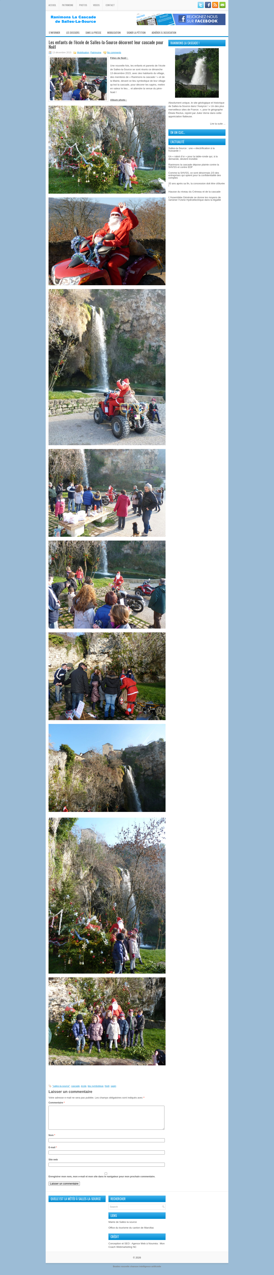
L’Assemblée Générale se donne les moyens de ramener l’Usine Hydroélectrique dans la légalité (194, 198)
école (84, 1086)
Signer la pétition (136, 32)
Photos (83, 5)
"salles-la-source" (61, 1086)
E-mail (53, 1152)
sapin (113, 1086)
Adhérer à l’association (164, 32)
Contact (110, 5)
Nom (52, 1139)
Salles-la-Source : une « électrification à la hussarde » (191, 149)
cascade (75, 1086)
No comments (114, 52)
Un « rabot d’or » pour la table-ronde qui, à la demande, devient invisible (193, 157)
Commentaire (57, 1102)
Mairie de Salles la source (122, 1226)
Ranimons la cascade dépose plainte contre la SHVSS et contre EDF (193, 166)
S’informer (54, 32)
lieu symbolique (96, 1086)
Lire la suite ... (217, 123)
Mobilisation (114, 32)
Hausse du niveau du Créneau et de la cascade (194, 191)
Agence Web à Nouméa (144, 1248)
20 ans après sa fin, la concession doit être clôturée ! (196, 184)
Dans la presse (93, 32)
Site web (53, 1164)
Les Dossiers (73, 32)
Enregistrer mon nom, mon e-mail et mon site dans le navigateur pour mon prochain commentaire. (102, 1181)
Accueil (52, 5)
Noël (107, 1086)
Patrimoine (67, 5)
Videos (96, 5)
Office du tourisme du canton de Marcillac (131, 1232)
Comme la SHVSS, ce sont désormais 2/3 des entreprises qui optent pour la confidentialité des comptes (194, 175)
